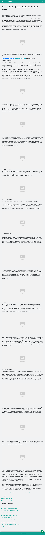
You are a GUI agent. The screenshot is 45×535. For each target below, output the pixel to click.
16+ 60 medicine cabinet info (7, 526)
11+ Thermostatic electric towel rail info (9, 515)
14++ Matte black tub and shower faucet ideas (10, 524)
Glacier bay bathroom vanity (8, 58)
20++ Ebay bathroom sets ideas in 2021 (9, 508)
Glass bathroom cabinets (20, 58)
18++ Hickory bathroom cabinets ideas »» (30, 492)
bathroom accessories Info (6, 500)
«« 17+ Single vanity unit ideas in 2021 (8, 492)
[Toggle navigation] (42, 1)
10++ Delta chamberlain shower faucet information (11, 505)
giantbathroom (6, 1)
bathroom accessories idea (6, 498)
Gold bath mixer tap (31, 58)
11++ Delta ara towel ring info (7, 517)
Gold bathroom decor (6, 60)
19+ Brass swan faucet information (8, 522)
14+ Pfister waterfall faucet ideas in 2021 (9, 510)
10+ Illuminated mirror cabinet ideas (8, 512)
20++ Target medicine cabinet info (8, 519)
